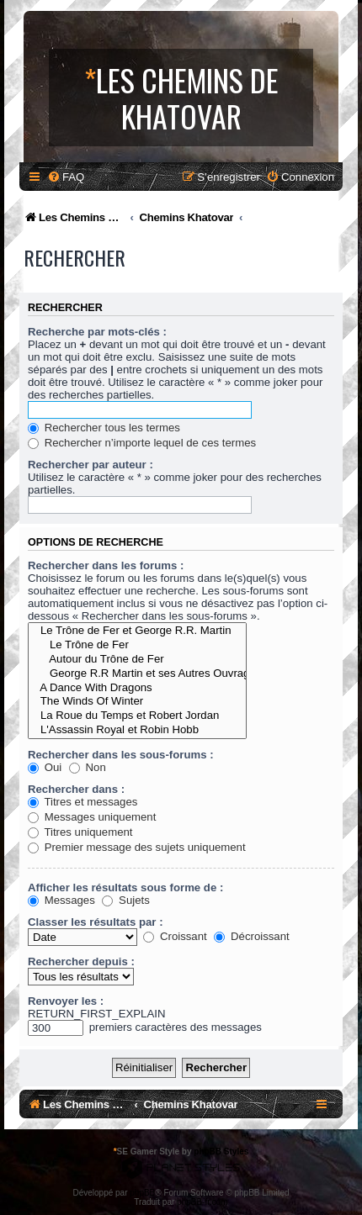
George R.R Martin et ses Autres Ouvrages (137, 674)
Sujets (125, 900)
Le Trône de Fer (137, 645)
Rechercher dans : (76, 789)
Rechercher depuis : (81, 961)
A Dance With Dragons (137, 688)
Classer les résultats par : (95, 922)
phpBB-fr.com (202, 1202)
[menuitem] (65, 177)
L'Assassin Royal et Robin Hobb (137, 730)
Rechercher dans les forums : (106, 565)
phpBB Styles (221, 1151)
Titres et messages (82, 801)
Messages (61, 900)
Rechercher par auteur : (90, 464)
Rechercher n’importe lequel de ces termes (142, 442)
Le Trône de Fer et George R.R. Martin (137, 631)
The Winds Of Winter (137, 702)
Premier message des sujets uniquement (137, 847)
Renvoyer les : (66, 1001)
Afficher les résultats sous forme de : (125, 887)
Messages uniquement (92, 817)
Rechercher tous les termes (104, 427)
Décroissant (251, 936)
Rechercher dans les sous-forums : (121, 754)
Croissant (174, 936)
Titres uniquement (80, 832)
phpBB (142, 1192)
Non (87, 767)
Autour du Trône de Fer (137, 659)
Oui (44, 767)
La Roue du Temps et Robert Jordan (137, 716)
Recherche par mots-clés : (97, 331)
